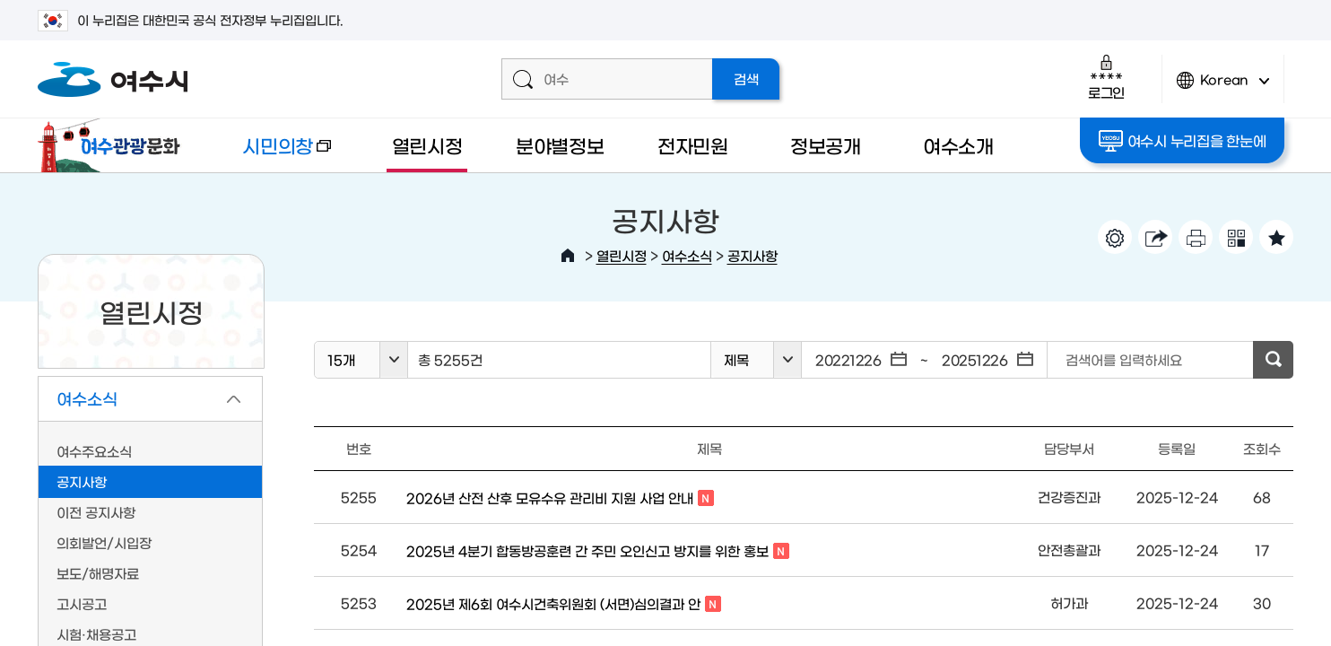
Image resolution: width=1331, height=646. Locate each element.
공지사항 (752, 255)
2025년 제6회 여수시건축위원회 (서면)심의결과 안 (563, 605)
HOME (567, 255)
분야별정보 (560, 144)
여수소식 (687, 255)
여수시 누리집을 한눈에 (1182, 141)
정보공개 (825, 144)
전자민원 (692, 144)
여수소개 (958, 144)
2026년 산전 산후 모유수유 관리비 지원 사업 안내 (560, 499)
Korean (1223, 87)
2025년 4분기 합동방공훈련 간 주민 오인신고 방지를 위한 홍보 (597, 552)
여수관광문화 (114, 145)
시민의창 (272, 153)
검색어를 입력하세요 (1124, 359)
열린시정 (427, 144)
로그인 (1106, 77)
